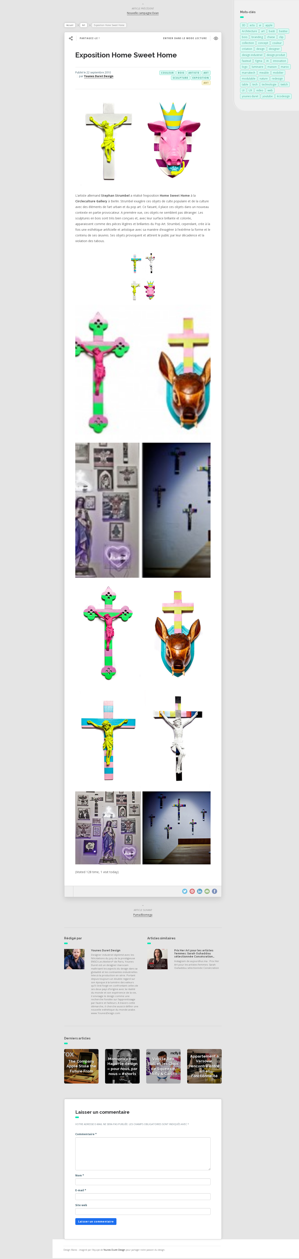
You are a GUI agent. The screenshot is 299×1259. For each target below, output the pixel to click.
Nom (83, 1176)
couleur (170, 73)
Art (86, 26)
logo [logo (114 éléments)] (245, 67)
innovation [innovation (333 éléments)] (279, 62)
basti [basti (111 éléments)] (272, 32)
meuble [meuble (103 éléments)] (264, 73)
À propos (16, 103)
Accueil (73, 26)
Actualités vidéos (22, 84)
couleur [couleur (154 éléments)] (277, 44)
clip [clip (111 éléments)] (281, 38)
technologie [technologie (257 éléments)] (269, 85)
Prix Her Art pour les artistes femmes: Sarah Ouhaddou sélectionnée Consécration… (198, 954)
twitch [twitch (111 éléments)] (284, 85)
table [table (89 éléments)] (245, 85)
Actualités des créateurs (28, 74)
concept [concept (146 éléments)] (263, 44)
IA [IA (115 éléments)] (267, 62)
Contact (15, 112)
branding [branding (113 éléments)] (257, 38)
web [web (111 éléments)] (270, 91)
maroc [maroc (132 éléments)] (285, 67)
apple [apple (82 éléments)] (269, 26)
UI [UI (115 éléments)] (243, 91)
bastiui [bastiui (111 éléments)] (283, 32)
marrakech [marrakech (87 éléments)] (248, 73)
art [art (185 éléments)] (263, 32)
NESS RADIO (19, 122)
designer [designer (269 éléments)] (274, 50)
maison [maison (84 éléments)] (272, 67)
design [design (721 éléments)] (260, 50)
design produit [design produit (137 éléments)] (276, 56)
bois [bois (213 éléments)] (244, 38)
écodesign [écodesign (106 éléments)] (283, 97)
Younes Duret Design (102, 77)
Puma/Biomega (146, 915)
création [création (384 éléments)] (247, 50)
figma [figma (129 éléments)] (258, 62)
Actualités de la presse (27, 64)
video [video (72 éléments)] (259, 91)
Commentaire (89, 1135)
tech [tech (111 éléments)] (255, 85)
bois (184, 73)
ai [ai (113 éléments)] (260, 26)
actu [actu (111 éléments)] (252, 26)
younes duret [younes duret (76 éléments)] (250, 97)
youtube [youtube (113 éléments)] (267, 97)
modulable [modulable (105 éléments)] (248, 79)
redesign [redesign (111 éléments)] (277, 79)
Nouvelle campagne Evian (146, 14)
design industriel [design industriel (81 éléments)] (252, 56)
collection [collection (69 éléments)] (248, 44)
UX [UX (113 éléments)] (250, 91)
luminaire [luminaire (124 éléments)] (257, 67)
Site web (84, 1206)
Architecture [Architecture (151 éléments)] (249, 32)
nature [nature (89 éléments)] (264, 79)
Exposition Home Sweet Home (129, 56)
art (209, 73)
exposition (204, 78)
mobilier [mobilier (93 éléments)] (278, 73)
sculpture (184, 78)
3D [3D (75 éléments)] (243, 26)
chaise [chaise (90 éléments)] (271, 38)
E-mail (84, 1191)
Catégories (18, 93)
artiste (197, 73)
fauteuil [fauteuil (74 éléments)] (246, 62)
